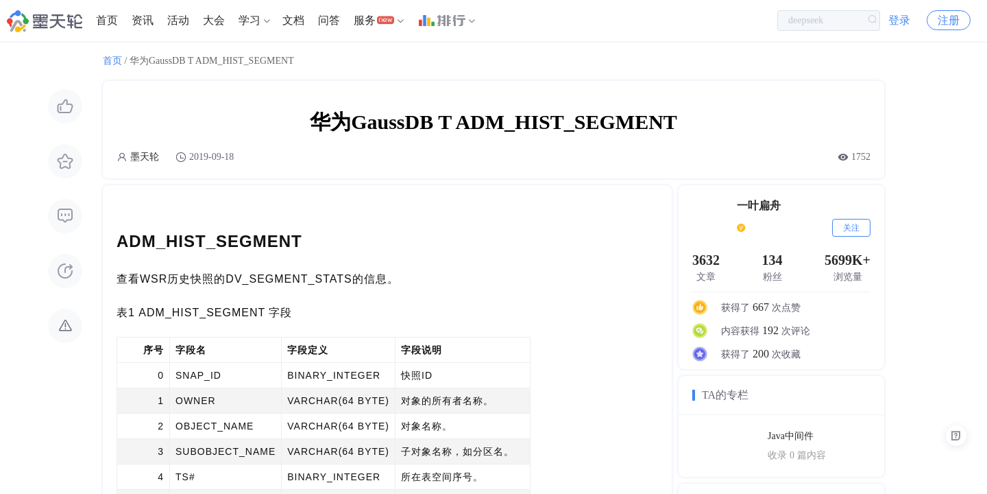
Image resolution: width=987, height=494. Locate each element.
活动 (178, 20)
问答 (329, 20)
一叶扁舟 (759, 205)
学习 (249, 20)
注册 (949, 20)
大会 (214, 20)
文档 (293, 20)
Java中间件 (791, 436)
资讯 (143, 20)
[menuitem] (107, 20)
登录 (899, 20)
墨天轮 (144, 157)
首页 (107, 20)
